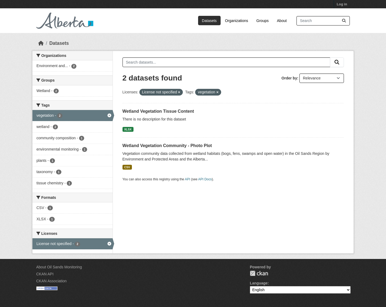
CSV (127, 167)
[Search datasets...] (323, 20)
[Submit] (344, 20)
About (282, 21)
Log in (342, 4)
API (187, 179)
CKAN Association (51, 281)
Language (259, 283)
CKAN (259, 273)
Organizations (236, 21)
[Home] (41, 43)
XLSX (127, 129)
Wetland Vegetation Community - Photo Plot (167, 145)
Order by (289, 78)
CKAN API (45, 274)
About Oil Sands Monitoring (59, 267)
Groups (262, 21)
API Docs (205, 179)
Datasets (209, 21)
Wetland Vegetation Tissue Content (158, 111)
